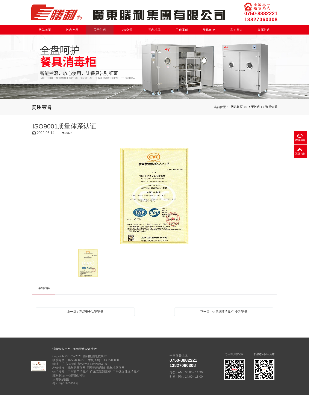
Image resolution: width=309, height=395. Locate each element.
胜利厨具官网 (76, 367)
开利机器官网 (115, 367)
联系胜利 (264, 30)
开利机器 (154, 30)
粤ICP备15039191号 (65, 383)
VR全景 (127, 30)
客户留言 (236, 30)
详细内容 (44, 288)
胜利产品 (72, 30)
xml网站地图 (60, 379)
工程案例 (182, 30)
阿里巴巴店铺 (96, 367)
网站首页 (45, 30)
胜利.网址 (58, 375)
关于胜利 (100, 30)
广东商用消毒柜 (77, 371)
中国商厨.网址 (75, 375)
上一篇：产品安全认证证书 (85, 311)
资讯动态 (209, 30)
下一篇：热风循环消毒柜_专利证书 (223, 311)
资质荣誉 (271, 107)
